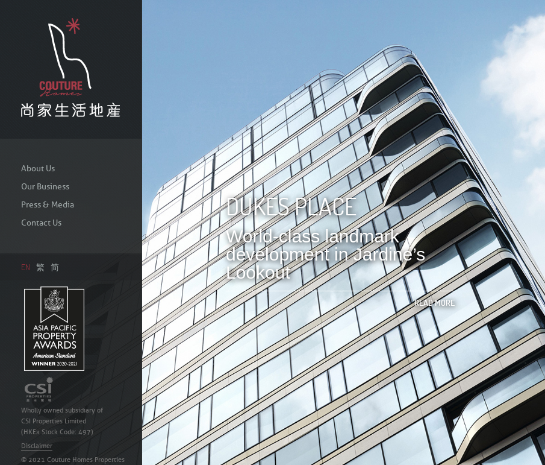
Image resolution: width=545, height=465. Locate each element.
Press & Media (47, 205)
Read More (434, 302)
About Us (38, 168)
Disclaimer (36, 445)
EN (25, 267)
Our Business (45, 187)
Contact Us (41, 223)
